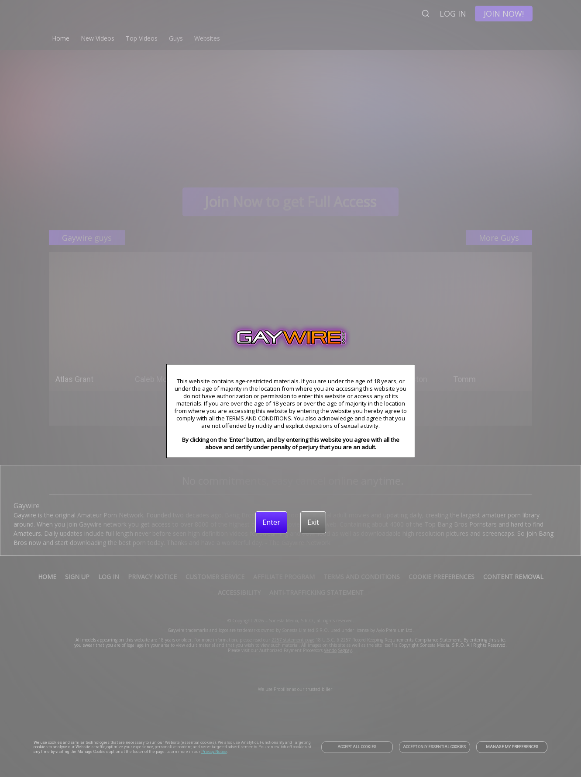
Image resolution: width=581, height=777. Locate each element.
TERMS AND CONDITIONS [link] (258, 418)
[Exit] (313, 522)
